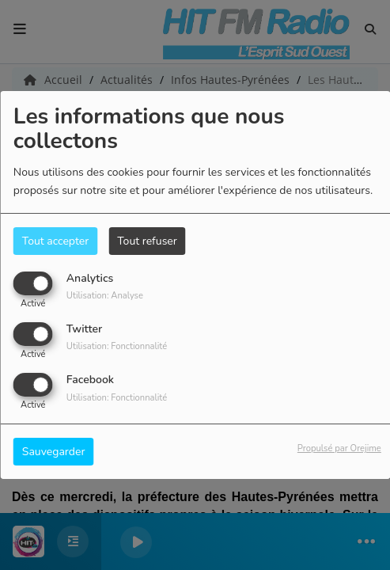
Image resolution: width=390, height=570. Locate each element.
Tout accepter (55, 241)
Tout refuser (147, 241)
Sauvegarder (53, 451)
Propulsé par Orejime (339, 448)
